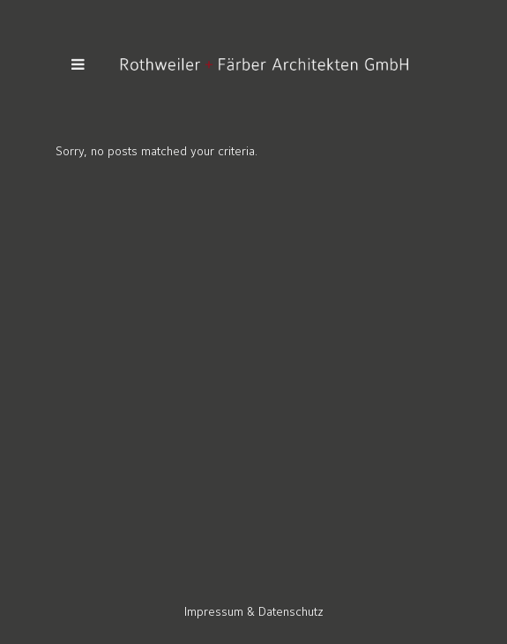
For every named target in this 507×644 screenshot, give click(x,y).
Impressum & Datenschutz (254, 611)
